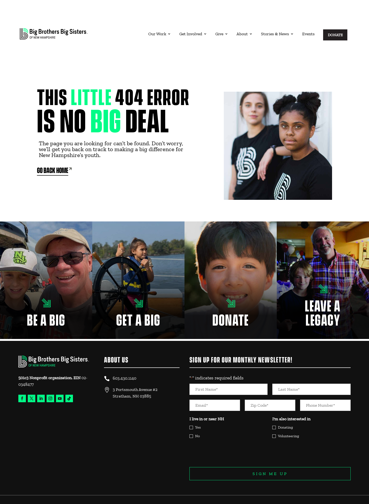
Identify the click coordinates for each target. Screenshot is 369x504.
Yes (198, 408)
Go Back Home (52, 152)
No (197, 417)
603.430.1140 (124, 359)
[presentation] (225, 434)
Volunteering (288, 417)
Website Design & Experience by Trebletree (44, 494)
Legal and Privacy (334, 486)
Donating (285, 408)
